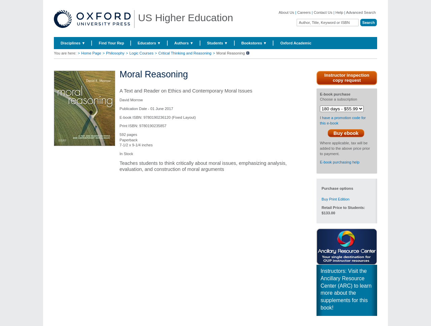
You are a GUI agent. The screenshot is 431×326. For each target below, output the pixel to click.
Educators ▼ (149, 43)
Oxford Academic (295, 43)
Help (339, 12)
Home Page (91, 53)
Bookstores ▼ (254, 43)
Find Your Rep (111, 43)
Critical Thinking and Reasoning (184, 53)
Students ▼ (217, 43)
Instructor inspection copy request (346, 78)
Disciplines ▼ (73, 43)
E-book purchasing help (340, 162)
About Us (286, 12)
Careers (304, 12)
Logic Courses (141, 53)
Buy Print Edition (336, 199)
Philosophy (115, 53)
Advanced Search (361, 12)
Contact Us (323, 12)
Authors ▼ (184, 43)
